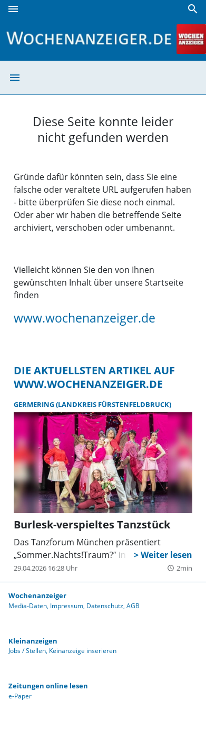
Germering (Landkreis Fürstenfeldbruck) (92, 404)
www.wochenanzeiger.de (84, 317)
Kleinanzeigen (32, 641)
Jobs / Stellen (27, 650)
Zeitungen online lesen (48, 685)
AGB (133, 605)
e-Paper (20, 696)
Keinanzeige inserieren (82, 650)
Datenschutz (104, 605)
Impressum (66, 605)
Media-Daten (27, 605)
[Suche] (192, 9)
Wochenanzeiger (37, 595)
